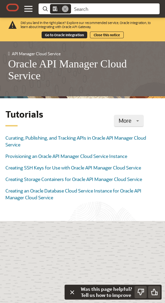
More (129, 120)
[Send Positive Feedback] (154, 292)
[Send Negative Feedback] (141, 292)
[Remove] (65, 9)
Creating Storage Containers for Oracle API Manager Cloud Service (73, 179)
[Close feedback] (72, 292)
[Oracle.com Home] (12, 7)
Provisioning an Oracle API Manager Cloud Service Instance (66, 156)
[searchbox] (115, 9)
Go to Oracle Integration (64, 35)
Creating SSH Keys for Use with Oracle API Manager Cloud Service (73, 167)
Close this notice (107, 35)
